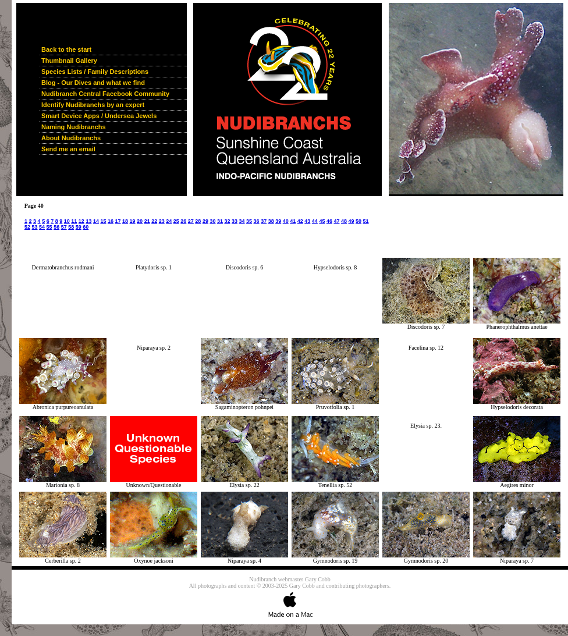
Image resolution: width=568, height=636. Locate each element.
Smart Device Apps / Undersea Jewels (99, 115)
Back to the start (66, 49)
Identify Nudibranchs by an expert (92, 104)
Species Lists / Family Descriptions (94, 71)
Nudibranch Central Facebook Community (105, 93)
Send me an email (68, 148)
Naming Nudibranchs (73, 126)
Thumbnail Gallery (69, 60)
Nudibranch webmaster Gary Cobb (290, 579)
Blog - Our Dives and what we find (93, 82)
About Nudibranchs (71, 137)
